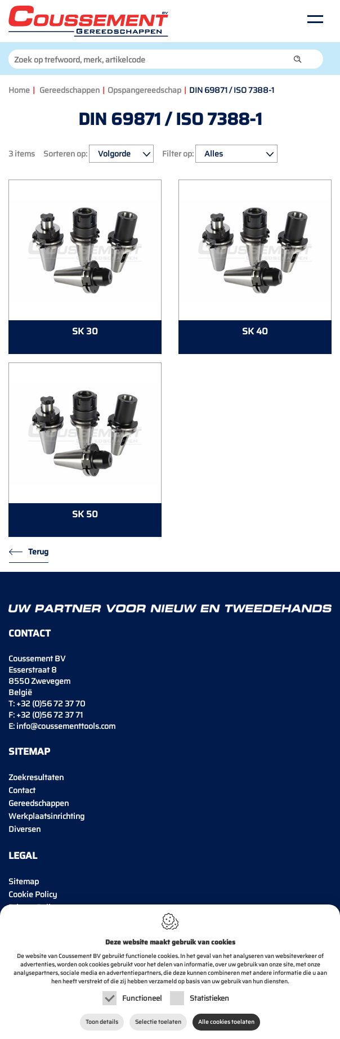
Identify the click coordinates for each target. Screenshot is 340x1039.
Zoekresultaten (36, 777)
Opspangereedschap (144, 90)
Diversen (24, 829)
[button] (298, 59)
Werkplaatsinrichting (46, 816)
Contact (21, 790)
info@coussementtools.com (65, 726)
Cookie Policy (32, 894)
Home (19, 90)
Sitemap (23, 881)
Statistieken (209, 998)
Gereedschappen (69, 90)
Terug (38, 551)
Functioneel (142, 998)
